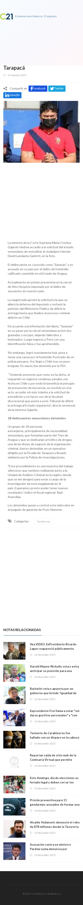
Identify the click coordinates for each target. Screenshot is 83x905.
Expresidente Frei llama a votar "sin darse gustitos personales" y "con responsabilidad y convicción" (54, 715)
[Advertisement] (41, 200)
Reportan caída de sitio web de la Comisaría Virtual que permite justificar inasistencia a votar (53, 760)
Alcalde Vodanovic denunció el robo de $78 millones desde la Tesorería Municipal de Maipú (55, 827)
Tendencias (44, 521)
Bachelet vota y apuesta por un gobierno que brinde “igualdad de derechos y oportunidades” (53, 693)
